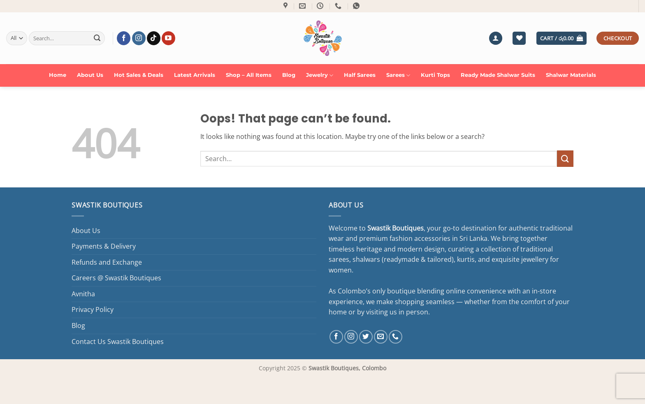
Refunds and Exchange (107, 262)
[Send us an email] (380, 337)
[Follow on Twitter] (366, 337)
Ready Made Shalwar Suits (498, 75)
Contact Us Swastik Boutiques (118, 341)
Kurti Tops (435, 75)
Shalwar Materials (571, 75)
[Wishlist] (519, 38)
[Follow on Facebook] (123, 38)
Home (57, 75)
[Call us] (395, 337)
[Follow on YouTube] (168, 38)
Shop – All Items (248, 75)
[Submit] (97, 38)
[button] (495, 38)
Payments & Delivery (104, 246)
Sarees (398, 75)
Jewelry (319, 75)
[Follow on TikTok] (153, 38)
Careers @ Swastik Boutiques (116, 277)
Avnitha (83, 293)
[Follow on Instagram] (139, 38)
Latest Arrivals (194, 75)
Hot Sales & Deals (138, 75)
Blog (288, 75)
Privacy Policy (93, 309)
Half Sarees (360, 75)
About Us (90, 75)
